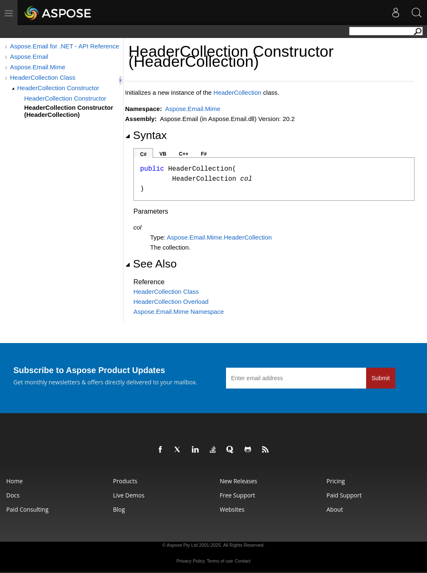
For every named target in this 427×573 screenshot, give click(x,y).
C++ (183, 154)
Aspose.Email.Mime (37, 67)
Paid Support (344, 495)
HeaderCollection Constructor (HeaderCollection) (68, 111)
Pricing (336, 481)
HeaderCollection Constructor (58, 87)
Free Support (237, 495)
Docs (13, 495)
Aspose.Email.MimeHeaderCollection (219, 237)
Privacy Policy (190, 560)
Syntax (146, 135)
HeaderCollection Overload (170, 301)
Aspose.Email (29, 56)
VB (162, 154)
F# (204, 154)
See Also (151, 263)
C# (143, 154)
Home (14, 481)
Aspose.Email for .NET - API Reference (64, 46)
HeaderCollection (237, 92)
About (335, 509)
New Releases (238, 481)
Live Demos (128, 495)
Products (125, 481)
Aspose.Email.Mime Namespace (178, 311)
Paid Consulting (27, 509)
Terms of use (220, 560)
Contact (243, 560)
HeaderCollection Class (42, 77)
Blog (119, 509)
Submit (381, 378)
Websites (232, 509)
